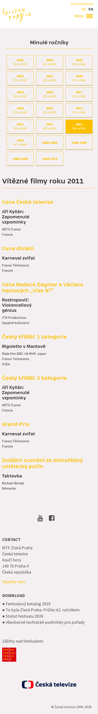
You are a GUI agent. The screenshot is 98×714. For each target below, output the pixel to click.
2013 (20, 126)
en (90, 9)
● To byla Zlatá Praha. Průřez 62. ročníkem (41, 609)
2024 (49, 62)
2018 (49, 94)
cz (83, 9)
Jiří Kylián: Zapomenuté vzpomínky (15, 217)
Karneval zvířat (18, 258)
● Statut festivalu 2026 (22, 616)
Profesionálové (82, 4)
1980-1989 (20, 158)
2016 (20, 110)
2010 (20, 142)
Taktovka (12, 476)
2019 (20, 94)
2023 (79, 62)
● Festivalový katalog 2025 (26, 603)
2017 (79, 94)
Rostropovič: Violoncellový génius (17, 305)
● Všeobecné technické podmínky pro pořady (43, 622)
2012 (49, 126)
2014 (79, 110)
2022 (20, 78)
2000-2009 (49, 142)
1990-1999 (79, 142)
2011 (79, 126)
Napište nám (14, 581)
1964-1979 (49, 158)
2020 (79, 78)
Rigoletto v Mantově (23, 346)
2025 (20, 62)
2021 (49, 78)
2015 (49, 110)
